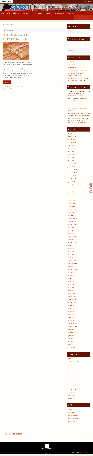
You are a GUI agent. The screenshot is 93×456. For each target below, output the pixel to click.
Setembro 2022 (72, 179)
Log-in (4, 1)
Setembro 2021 (72, 209)
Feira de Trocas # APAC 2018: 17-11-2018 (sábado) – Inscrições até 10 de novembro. (78, 120)
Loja (69, 368)
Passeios (70, 383)
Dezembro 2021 (72, 200)
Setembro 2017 (72, 302)
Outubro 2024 (72, 146)
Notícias (70, 371)
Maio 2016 (71, 342)
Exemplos (70, 365)
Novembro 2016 (72, 326)
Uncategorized (22, 87)
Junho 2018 (71, 278)
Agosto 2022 (71, 182)
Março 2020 (71, 230)
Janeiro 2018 (71, 293)
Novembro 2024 (72, 143)
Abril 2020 (71, 227)
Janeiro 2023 (71, 167)
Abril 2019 (71, 251)
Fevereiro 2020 (72, 233)
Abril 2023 (71, 158)
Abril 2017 (71, 314)
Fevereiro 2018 (72, 290)
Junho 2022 (71, 185)
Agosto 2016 (71, 336)
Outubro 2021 (72, 206)
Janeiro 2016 (71, 348)
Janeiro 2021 (71, 215)
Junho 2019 (71, 245)
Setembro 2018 (72, 269)
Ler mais (7, 82)
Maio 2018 (71, 281)
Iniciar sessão (72, 412)
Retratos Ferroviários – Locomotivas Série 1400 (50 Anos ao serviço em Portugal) (78, 108)
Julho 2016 (71, 339)
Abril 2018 (71, 284)
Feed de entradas (73, 415)
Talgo (11, 89)
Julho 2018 (71, 275)
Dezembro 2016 (72, 323)
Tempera (81, 452)
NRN (69, 380)
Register (9, 1)
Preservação (71, 386)
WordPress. (88, 452)
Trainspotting (72, 389)
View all (87, 44)
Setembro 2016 (72, 333)
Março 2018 (71, 287)
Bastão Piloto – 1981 (73, 362)
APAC (69, 359)
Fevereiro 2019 (72, 257)
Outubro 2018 (72, 266)
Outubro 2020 (72, 221)
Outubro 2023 (72, 155)
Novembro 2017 (72, 299)
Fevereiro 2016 (72, 345)
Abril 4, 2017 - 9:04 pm (10, 87)
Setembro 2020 (72, 224)
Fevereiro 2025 (72, 136)
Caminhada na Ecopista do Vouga (78, 62)
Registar (70, 409)
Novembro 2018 (72, 263)
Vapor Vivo (71, 395)
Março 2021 (71, 212)
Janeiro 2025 (71, 140)
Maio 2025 (71, 133)
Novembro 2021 (72, 203)
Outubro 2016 (72, 329)
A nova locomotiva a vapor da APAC (78, 70)
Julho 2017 (71, 305)
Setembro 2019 (72, 242)
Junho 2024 (71, 149)
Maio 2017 (71, 311)
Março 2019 (71, 254)
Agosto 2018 (71, 272)
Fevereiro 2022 (72, 197)
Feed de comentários (74, 418)
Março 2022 (71, 194)
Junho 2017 (71, 308)
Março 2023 (71, 161)
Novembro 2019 (72, 236)
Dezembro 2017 (72, 296)
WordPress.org (72, 421)
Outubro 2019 (72, 239)
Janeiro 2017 (71, 320)
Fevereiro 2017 (72, 317)
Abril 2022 (71, 191)
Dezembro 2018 (72, 260)
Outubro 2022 (72, 176)
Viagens (70, 398)
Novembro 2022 (72, 173)
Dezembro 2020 (72, 218)
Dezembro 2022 (72, 170)
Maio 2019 (71, 248)
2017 (7, 25)
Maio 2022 (71, 188)
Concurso (7, 89)
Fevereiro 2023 (72, 164)
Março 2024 (71, 152)
